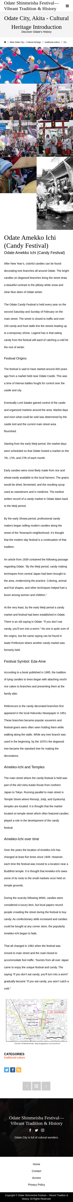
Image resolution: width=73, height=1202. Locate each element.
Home (36, 1164)
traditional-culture (14, 1057)
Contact (36, 1171)
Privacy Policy (36, 1184)
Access (36, 1177)
